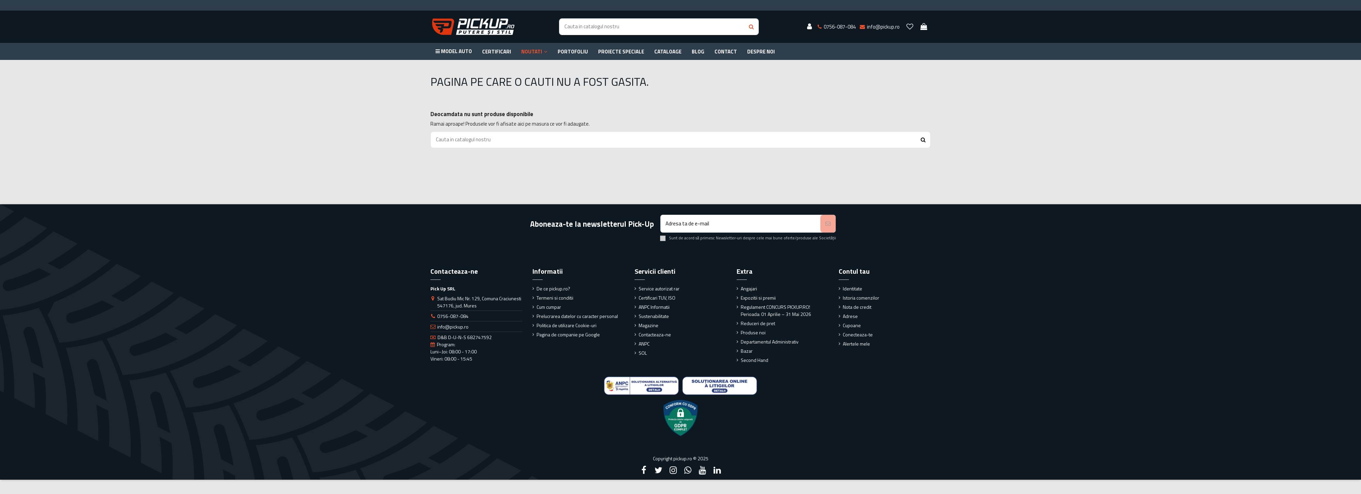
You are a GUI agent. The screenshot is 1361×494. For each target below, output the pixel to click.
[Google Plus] (688, 470)
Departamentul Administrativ (770, 341)
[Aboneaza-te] (828, 224)
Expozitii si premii (758, 297)
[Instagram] (673, 470)
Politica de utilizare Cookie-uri (566, 325)
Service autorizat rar (659, 288)
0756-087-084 (453, 316)
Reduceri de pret (758, 323)
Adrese (850, 316)
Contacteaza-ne (655, 334)
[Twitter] (658, 470)
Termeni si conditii (555, 297)
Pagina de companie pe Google (568, 334)
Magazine (648, 325)
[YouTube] (702, 470)
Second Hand (754, 360)
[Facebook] (643, 470)
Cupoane (852, 325)
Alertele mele (856, 343)
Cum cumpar (549, 306)
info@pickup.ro (453, 326)
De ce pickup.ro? (553, 288)
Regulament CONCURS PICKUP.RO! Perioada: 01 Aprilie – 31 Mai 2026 (776, 310)
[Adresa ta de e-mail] (740, 224)
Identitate (852, 288)
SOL (643, 352)
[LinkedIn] (717, 470)
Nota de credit (857, 306)
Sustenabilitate (654, 316)
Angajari (749, 288)
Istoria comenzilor (861, 297)
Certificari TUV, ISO (657, 297)
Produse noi (753, 332)
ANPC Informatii (654, 306)
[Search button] (751, 26)
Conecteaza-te (858, 334)
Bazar (747, 350)
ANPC (644, 343)
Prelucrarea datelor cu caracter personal (577, 316)
